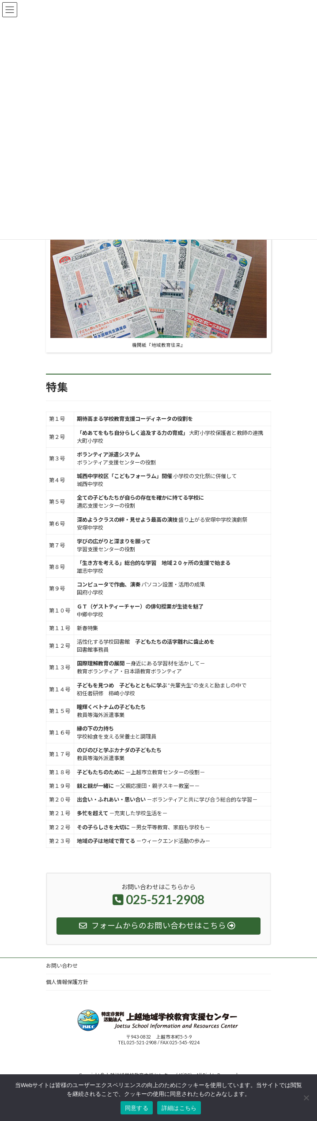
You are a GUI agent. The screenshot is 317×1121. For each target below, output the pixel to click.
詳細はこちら (179, 1108)
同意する (136, 1108)
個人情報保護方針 (67, 982)
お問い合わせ (62, 965)
